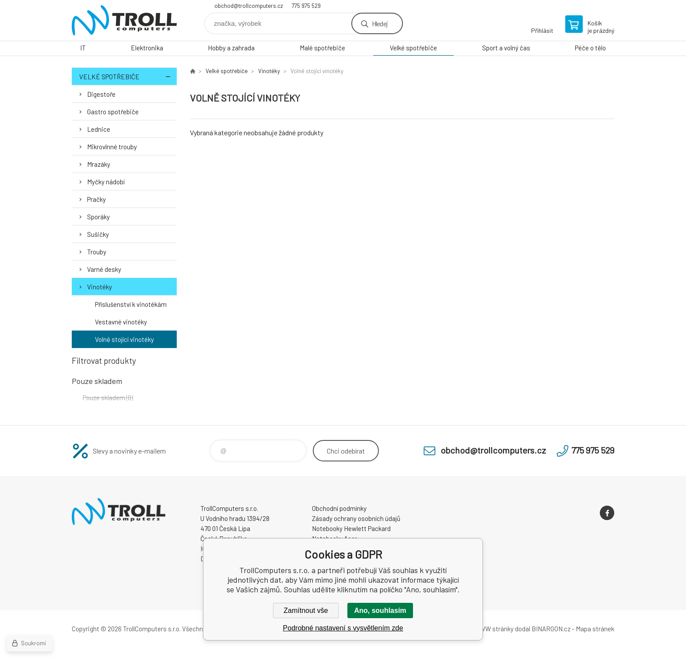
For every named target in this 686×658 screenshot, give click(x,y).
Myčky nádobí (106, 182)
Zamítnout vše (306, 610)
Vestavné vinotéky (121, 322)
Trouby (96, 252)
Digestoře (101, 94)
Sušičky (98, 234)
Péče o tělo (590, 48)
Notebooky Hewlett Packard (351, 528)
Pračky (96, 199)
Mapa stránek (595, 629)
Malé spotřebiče (322, 48)
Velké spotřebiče (413, 48)
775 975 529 (306, 5)
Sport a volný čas (506, 48)
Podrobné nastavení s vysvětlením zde (343, 628)
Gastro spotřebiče (113, 112)
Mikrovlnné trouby (112, 147)
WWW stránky (494, 629)
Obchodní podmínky (339, 508)
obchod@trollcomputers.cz (248, 5)
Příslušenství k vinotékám (131, 304)
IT (83, 48)
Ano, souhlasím (380, 610)
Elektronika (147, 48)
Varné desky (104, 269)
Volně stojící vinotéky (124, 339)
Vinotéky (99, 287)
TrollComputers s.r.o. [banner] (124, 20)
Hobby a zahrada (231, 48)
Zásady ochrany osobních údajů (356, 518)
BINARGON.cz (551, 629)
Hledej (380, 23)
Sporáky (98, 217)
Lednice (98, 129)
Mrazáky (98, 164)
